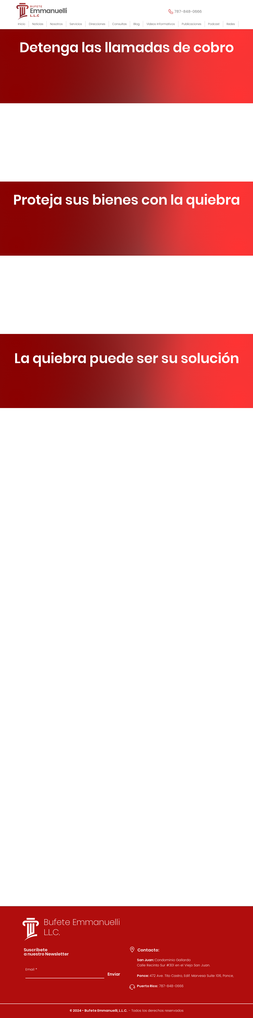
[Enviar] (114, 974)
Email (29, 969)
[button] (76, 24)
